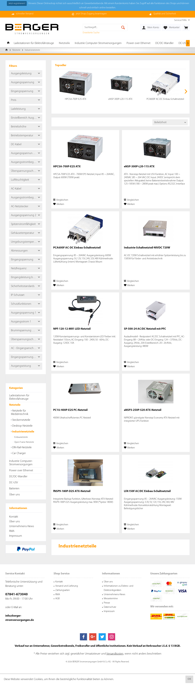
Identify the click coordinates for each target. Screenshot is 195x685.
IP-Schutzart (17, 295)
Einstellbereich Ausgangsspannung (26, 117)
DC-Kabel (16, 144)
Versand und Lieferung (66, 586)
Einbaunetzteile (21, 437)
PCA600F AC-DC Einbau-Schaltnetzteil (165, 99)
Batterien (14, 488)
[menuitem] (180, 20)
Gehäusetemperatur (22, 233)
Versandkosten (114, 653)
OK (189, 679)
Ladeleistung (18, 109)
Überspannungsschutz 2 (25, 171)
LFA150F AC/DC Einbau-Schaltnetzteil (147, 491)
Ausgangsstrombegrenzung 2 (26, 162)
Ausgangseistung (21, 366)
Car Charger (18, 453)
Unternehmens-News (21, 526)
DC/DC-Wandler (18, 476)
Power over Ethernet (21, 470)
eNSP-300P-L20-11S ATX (120, 99)
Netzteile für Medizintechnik (19, 412)
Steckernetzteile (20, 420)
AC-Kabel (16, 188)
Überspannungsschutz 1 (25, 339)
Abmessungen (19, 250)
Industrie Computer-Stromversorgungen (21, 463)
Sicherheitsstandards (22, 286)
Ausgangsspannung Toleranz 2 (26, 153)
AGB (57, 598)
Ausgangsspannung (22, 82)
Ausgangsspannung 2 (23, 215)
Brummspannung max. (24, 330)
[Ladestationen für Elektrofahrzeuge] (33, 43)
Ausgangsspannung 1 (23, 312)
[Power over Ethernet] (138, 43)
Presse (107, 603)
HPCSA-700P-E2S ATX (75, 99)
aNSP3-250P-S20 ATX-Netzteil (142, 410)
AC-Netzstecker (19, 206)
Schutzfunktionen (21, 304)
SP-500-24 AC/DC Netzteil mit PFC (145, 329)
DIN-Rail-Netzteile (21, 447)
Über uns (14, 494)
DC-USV (13, 482)
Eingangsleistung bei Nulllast (26, 277)
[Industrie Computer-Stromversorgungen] (98, 43)
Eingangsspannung (22, 91)
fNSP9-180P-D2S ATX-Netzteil (71, 491)
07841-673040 (16, 594)
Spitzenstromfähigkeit (23, 224)
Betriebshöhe (18, 126)
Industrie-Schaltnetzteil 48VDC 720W (147, 247)
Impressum (15, 536)
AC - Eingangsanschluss (24, 348)
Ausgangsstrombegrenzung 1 (26, 197)
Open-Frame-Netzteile (24, 442)
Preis (13, 100)
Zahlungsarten (62, 590)
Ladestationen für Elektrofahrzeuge (19, 397)
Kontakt (13, 516)
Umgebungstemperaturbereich (26, 242)
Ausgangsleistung (21, 73)
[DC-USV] (183, 43)
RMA (11, 531)
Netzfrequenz (18, 268)
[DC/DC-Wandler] (164, 43)
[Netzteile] (64, 43)
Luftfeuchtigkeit (20, 179)
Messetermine (111, 598)
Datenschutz (110, 607)
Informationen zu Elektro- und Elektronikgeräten (118, 588)
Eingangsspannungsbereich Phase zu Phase (26, 357)
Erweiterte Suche (91, 32)
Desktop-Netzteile (22, 425)
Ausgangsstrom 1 (21, 321)
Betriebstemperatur (22, 135)
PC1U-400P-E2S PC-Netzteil (70, 410)
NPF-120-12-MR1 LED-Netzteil (72, 329)
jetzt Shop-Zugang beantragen (91, 13)
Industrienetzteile (22, 431)
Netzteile (14, 405)
